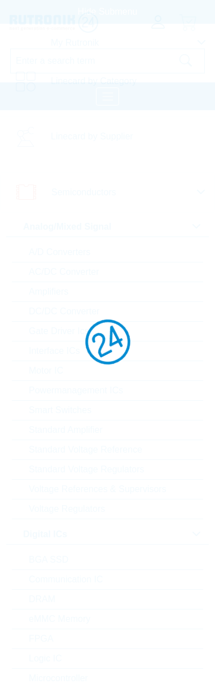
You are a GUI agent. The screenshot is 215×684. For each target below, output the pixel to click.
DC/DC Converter (64, 311)
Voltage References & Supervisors (97, 489)
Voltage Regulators (67, 509)
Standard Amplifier (66, 430)
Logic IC (45, 658)
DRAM (42, 599)
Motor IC (46, 370)
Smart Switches (60, 410)
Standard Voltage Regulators (86, 469)
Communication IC (66, 579)
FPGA (41, 638)
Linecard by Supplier (92, 136)
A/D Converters (59, 252)
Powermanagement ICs (76, 390)
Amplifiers (48, 291)
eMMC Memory (59, 619)
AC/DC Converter (64, 272)
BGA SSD (48, 559)
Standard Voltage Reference (85, 449)
